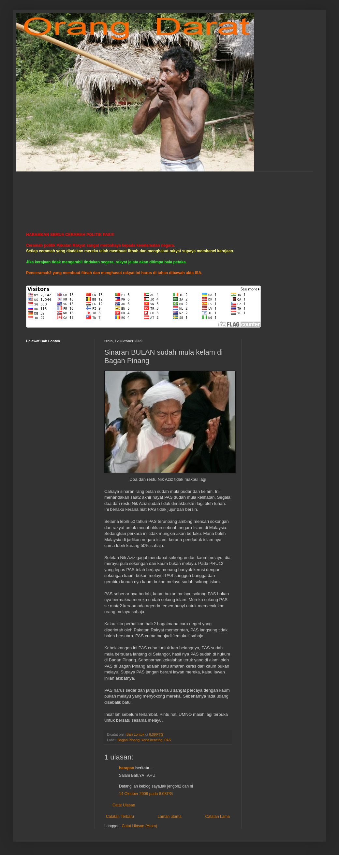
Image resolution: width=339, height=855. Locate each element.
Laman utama (170, 816)
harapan (126, 768)
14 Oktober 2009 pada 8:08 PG (146, 793)
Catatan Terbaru (120, 816)
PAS (167, 740)
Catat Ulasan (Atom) (139, 826)
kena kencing (151, 740)
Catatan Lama (217, 816)
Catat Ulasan (123, 805)
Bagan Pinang (128, 740)
